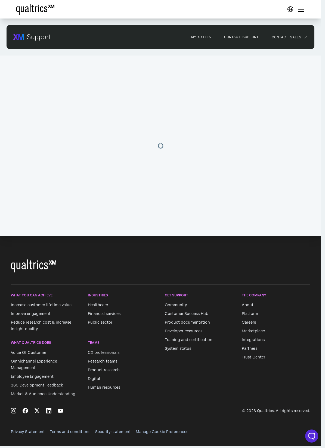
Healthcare (98, 305)
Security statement (113, 431)
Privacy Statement (28, 431)
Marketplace (253, 331)
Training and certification (188, 339)
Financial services (104, 313)
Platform (250, 313)
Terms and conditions (70, 431)
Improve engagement (31, 313)
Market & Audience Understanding (43, 394)
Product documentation (187, 322)
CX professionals (103, 352)
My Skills (201, 36)
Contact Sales (286, 37)
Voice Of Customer (28, 352)
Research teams (102, 361)
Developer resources (183, 331)
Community (176, 305)
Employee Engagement (32, 376)
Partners (249, 348)
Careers (249, 322)
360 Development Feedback (37, 385)
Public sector (100, 322)
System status (178, 348)
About (247, 305)
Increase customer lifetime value (41, 305)
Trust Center (253, 357)
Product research (104, 370)
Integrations (253, 339)
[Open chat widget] (311, 436)
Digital (94, 378)
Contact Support (241, 36)
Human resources (104, 387)
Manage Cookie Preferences (162, 431)
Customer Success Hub (186, 313)
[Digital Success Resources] (290, 9)
